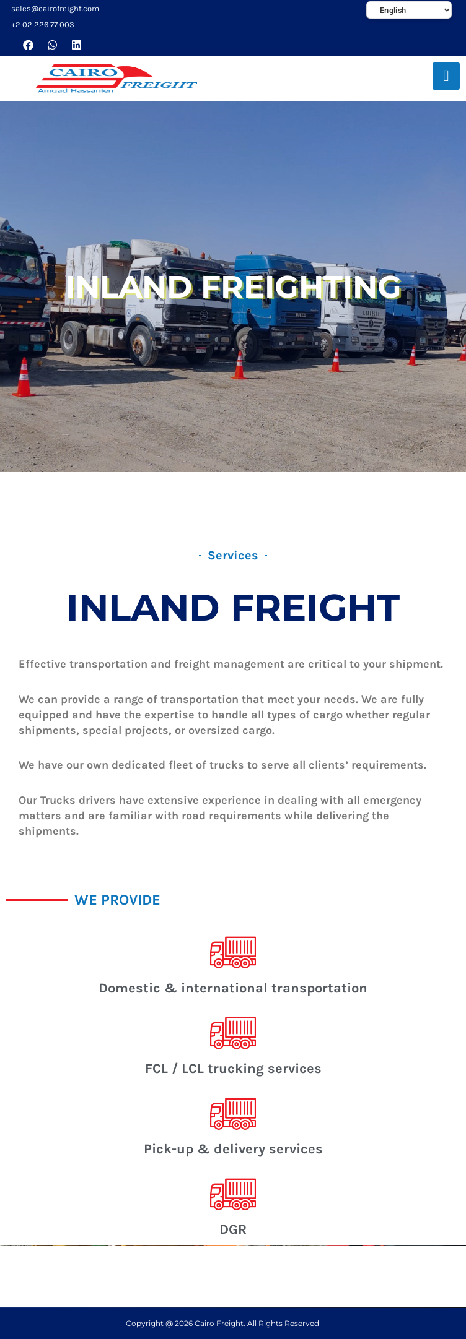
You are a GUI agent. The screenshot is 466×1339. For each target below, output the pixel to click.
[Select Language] (409, 10)
